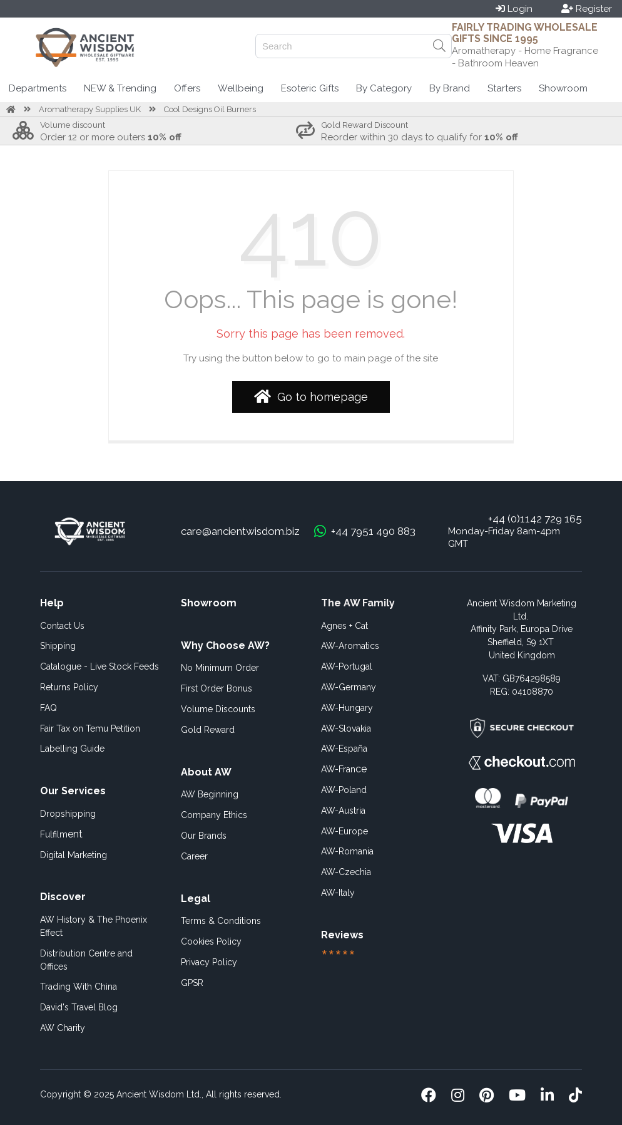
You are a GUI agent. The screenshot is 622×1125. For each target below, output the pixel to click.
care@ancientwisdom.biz (240, 531)
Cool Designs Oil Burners (210, 109)
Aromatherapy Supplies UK (90, 109)
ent (61, 834)
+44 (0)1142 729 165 (535, 518)
